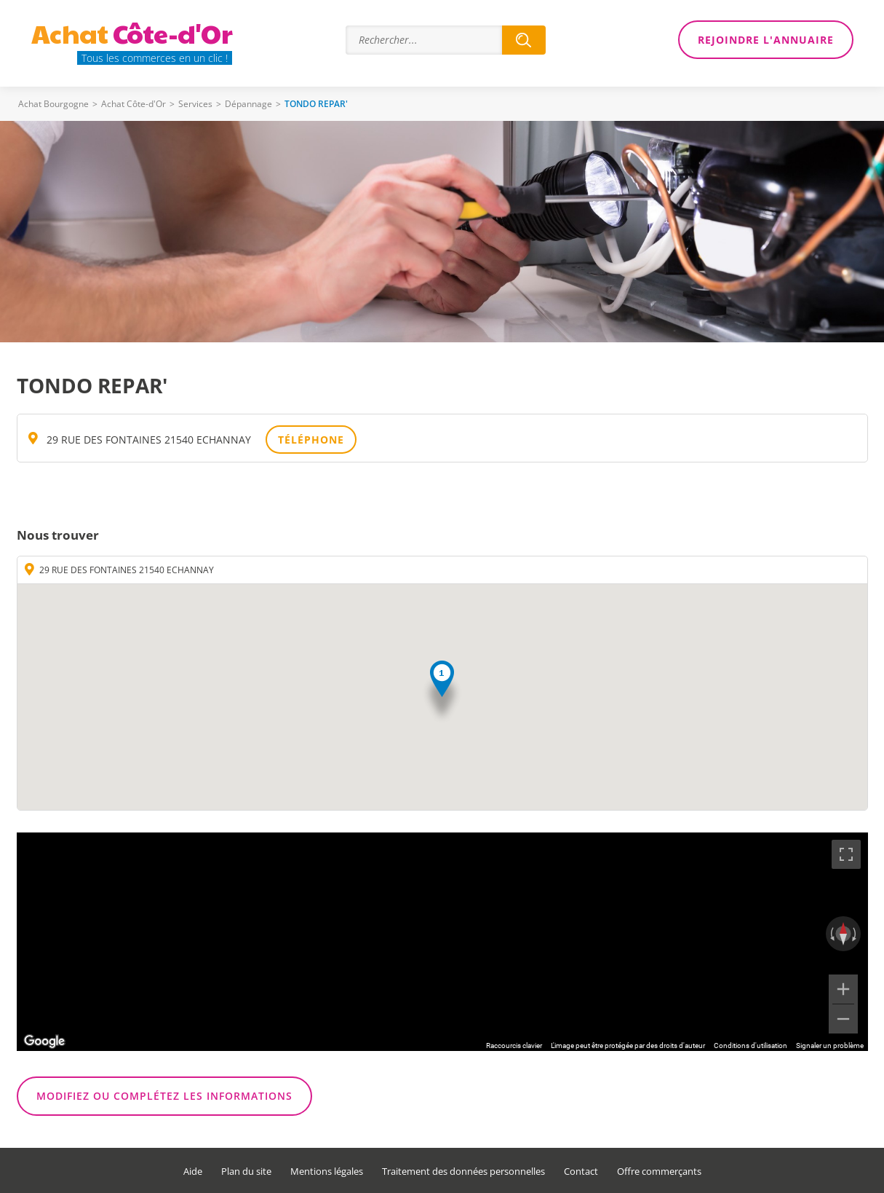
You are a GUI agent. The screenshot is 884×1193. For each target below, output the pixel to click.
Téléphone (311, 439)
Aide (192, 1171)
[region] (442, 941)
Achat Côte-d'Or (133, 104)
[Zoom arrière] (843, 1018)
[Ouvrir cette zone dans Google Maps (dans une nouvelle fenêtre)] (44, 1041)
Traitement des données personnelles (463, 1171)
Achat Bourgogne (53, 104)
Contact (581, 1171)
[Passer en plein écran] (846, 854)
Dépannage (248, 104)
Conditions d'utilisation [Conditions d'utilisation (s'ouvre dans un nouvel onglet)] (750, 1046)
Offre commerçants (659, 1171)
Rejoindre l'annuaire (766, 40)
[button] (442, 692)
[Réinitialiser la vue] (843, 933)
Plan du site (246, 1171)
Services (195, 104)
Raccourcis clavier (514, 1046)
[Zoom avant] (843, 989)
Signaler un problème (830, 1046)
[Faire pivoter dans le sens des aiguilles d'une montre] (856, 933)
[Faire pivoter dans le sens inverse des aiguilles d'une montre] (831, 933)
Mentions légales (326, 1171)
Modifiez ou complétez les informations (164, 1096)
